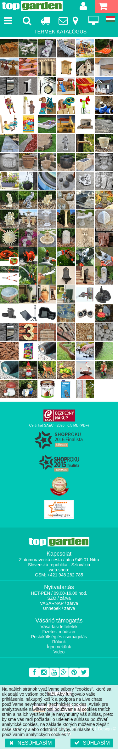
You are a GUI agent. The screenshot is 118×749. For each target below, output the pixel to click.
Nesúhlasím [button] (30, 743)
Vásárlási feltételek (59, 626)
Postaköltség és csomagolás (59, 636)
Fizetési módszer (59, 631)
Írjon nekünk (59, 646)
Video (59, 651)
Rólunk (59, 641)
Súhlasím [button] (92, 743)
